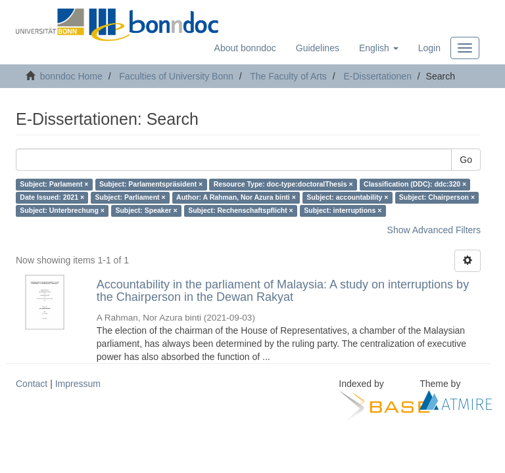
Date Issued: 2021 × (52, 198)
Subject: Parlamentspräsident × (151, 185)
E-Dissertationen (377, 76)
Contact (31, 383)
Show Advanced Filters (434, 230)
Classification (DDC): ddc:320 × (415, 185)
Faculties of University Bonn (176, 76)
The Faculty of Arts (288, 76)
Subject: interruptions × (342, 211)
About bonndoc (245, 48)
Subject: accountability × (347, 198)
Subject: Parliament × (130, 198)
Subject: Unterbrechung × (62, 211)
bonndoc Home (71, 76)
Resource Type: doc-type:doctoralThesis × (283, 185)
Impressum (78, 383)
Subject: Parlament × (54, 185)
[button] (378, 48)
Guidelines (317, 48)
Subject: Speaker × (146, 211)
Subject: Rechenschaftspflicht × (240, 211)
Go (466, 159)
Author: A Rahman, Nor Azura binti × (236, 198)
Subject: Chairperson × (437, 198)
